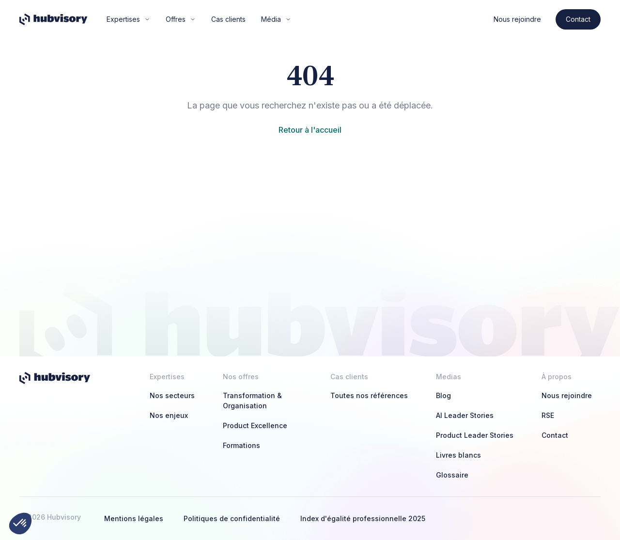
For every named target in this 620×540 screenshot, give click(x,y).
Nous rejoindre (517, 19)
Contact (578, 19)
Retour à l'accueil (310, 130)
